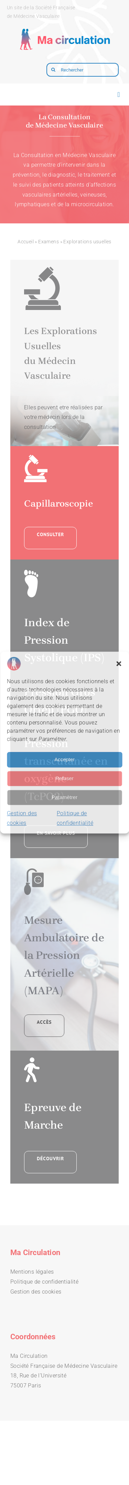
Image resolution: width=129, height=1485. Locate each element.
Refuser (64, 778)
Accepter (64, 759)
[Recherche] (53, 70)
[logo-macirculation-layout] (64, 26)
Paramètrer (64, 797)
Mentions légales (32, 1271)
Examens (48, 241)
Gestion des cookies (36, 1291)
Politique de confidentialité (44, 1281)
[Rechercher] (82, 70)
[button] (118, 663)
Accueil (26, 241)
